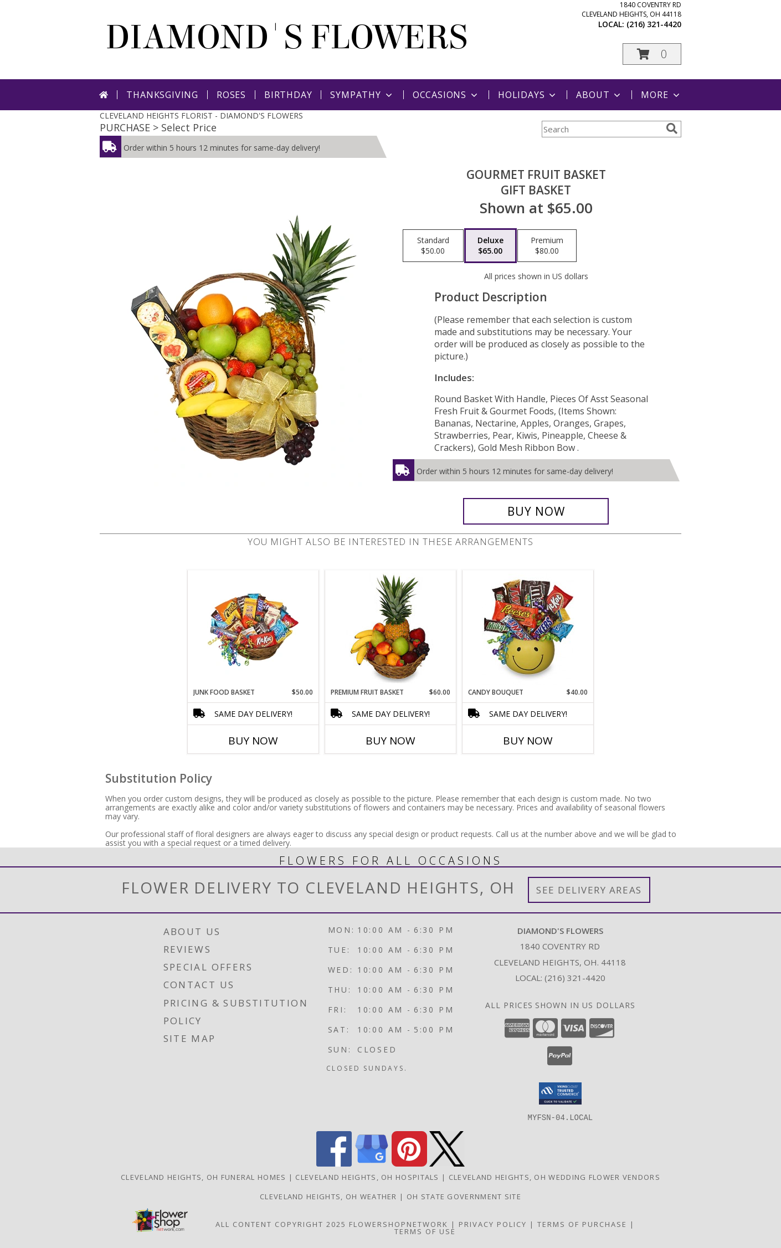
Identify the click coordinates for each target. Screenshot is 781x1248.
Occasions (446, 95)
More (661, 95)
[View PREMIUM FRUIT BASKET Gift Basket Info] (391, 629)
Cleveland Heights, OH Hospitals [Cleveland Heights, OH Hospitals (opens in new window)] (367, 1177)
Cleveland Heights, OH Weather (328, 1196)
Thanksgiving (162, 95)
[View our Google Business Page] (371, 1163)
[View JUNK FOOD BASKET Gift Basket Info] (253, 629)
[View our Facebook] (334, 1163)
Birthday (288, 95)
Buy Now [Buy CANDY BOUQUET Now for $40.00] (528, 740)
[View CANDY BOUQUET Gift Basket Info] (528, 629)
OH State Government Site (464, 1196)
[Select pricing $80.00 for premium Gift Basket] (547, 246)
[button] (652, 54)
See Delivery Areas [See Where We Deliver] (589, 890)
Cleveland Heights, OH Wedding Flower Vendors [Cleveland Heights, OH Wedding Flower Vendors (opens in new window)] (554, 1177)
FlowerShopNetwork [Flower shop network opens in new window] (398, 1224)
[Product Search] (601, 129)
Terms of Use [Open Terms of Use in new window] (425, 1231)
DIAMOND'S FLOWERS (286, 37)
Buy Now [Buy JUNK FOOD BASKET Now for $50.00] (253, 740)
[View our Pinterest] (409, 1163)
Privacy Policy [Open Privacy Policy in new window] (493, 1224)
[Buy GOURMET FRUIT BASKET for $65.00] (536, 511)
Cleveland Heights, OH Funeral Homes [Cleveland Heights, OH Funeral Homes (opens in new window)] (203, 1177)
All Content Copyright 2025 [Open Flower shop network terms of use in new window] (280, 1224)
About (599, 95)
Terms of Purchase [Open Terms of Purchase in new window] (582, 1224)
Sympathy (362, 95)
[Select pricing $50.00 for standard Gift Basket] (433, 246)
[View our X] (447, 1163)
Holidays (528, 95)
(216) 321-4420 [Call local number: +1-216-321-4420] (653, 24)
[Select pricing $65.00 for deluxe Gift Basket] (490, 246)
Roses (231, 95)
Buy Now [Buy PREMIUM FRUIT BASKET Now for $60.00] (390, 740)
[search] (672, 128)
